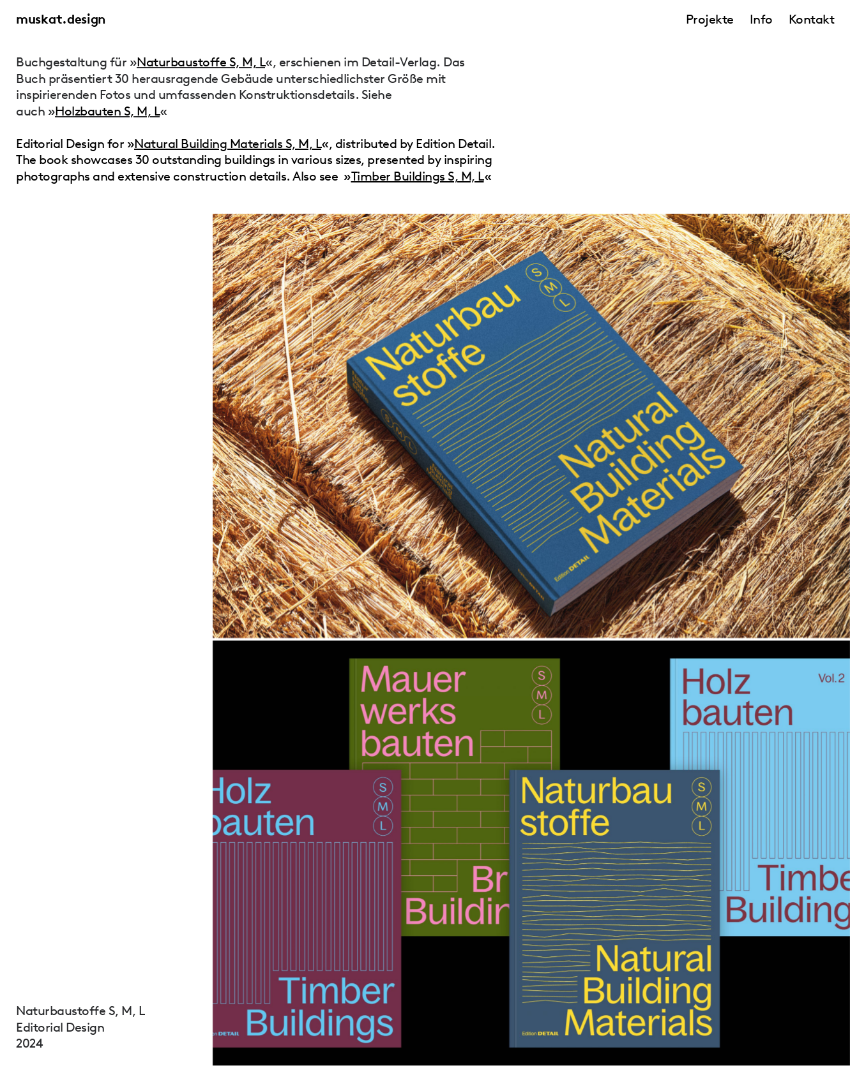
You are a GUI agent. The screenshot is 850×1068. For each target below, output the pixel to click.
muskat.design (60, 19)
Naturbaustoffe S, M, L (201, 62)
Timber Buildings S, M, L (417, 176)
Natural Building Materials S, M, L (227, 143)
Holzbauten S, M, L (107, 111)
